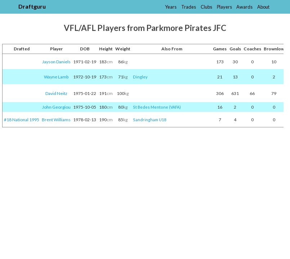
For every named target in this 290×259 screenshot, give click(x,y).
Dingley (140, 76)
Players (224, 7)
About (263, 7)
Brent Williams (56, 119)
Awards (244, 7)
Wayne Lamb (56, 76)
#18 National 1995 (21, 119)
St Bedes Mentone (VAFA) (157, 107)
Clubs (206, 7)
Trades (188, 7)
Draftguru (32, 6)
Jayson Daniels (56, 61)
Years (171, 7)
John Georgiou (56, 107)
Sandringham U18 (149, 119)
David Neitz (56, 93)
